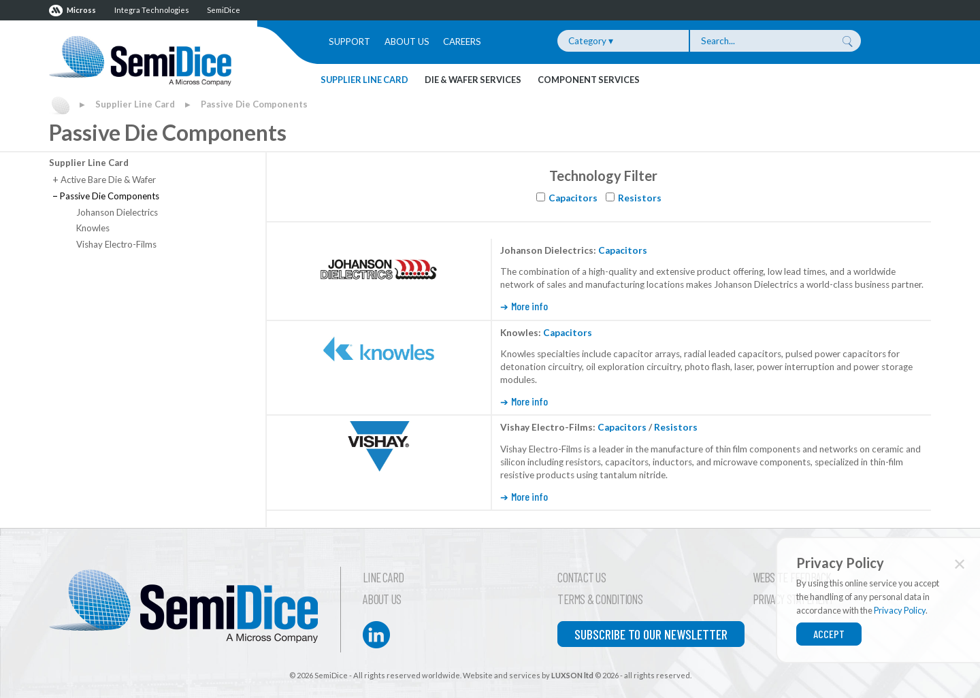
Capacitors (573, 198)
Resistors (640, 198)
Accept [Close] (829, 633)
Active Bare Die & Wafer (103, 179)
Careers (462, 41)
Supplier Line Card (364, 79)
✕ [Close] (959, 564)
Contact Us (581, 577)
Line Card (383, 577)
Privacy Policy (900, 610)
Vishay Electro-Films (116, 244)
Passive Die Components (254, 104)
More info (529, 305)
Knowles (93, 227)
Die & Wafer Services (473, 79)
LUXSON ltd (572, 675)
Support (349, 41)
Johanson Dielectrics (117, 212)
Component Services (589, 79)
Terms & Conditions (599, 599)
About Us (407, 41)
